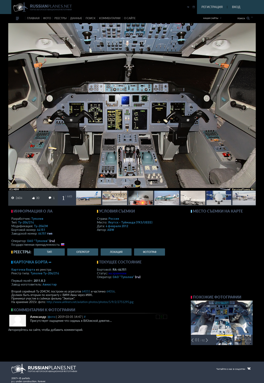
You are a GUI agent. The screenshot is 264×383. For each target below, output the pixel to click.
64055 (86, 291)
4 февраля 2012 (117, 226)
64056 (110, 291)
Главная (33, 18)
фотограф (149, 252)
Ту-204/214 (26, 222)
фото (47, 18)
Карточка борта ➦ (32, 262)
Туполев (37, 218)
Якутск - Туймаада (130, 222)
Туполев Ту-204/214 (44, 273)
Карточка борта (23, 269)
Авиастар (49, 284)
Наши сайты (210, 18)
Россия (113, 218)
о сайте (130, 18)
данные (76, 18)
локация (116, 252)
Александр (38, 316)
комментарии (109, 18)
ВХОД (236, 7)
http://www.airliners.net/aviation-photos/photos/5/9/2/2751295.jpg (90, 302)
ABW (110, 229)
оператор (82, 252)
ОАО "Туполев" (38, 241)
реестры (60, 18)
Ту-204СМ (41, 226)
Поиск (243, 18)
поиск (90, 18)
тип (49, 233)
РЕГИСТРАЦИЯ (212, 7)
